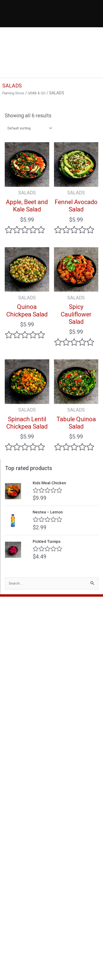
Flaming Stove (15, 92)
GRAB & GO (42, 92)
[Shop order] (33, 129)
